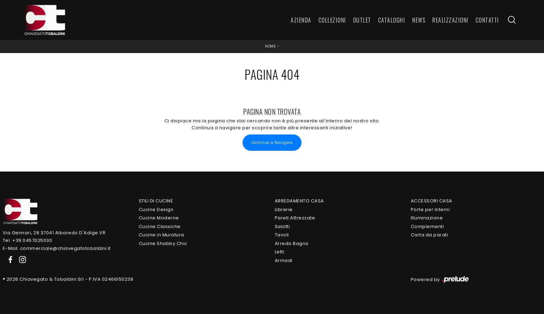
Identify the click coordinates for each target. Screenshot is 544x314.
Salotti (282, 226)
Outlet (362, 20)
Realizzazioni (450, 20)
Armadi (283, 260)
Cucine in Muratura (161, 235)
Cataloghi (392, 20)
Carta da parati (429, 235)
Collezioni (332, 20)
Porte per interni (430, 209)
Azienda (301, 20)
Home (270, 46)
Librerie (284, 209)
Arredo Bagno (292, 243)
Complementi (427, 226)
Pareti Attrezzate (295, 218)
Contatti (487, 20)
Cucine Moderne (159, 218)
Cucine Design (156, 209)
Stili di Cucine (156, 201)
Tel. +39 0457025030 (27, 240)
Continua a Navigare (272, 142)
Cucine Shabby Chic (163, 243)
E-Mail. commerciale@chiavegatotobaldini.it (57, 248)
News (418, 20)
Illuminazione (427, 218)
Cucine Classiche (160, 226)
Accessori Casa (431, 201)
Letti (279, 251)
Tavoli (282, 235)
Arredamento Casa (299, 201)
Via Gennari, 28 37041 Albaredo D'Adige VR (54, 232)
